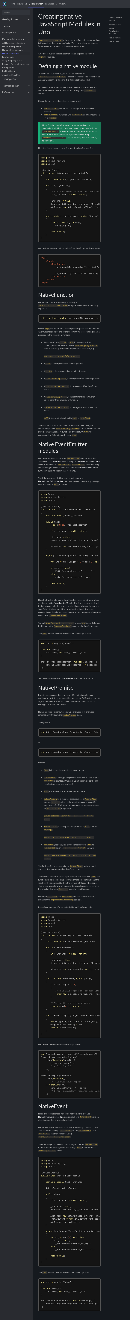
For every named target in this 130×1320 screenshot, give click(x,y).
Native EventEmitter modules (114, 31)
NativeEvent (114, 42)
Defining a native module (115, 18)
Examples (49, 3)
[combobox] (16, 12)
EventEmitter (59, 461)
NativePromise (115, 38)
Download (22, 3)
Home (12, 3)
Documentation (36, 3)
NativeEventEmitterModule (87, 461)
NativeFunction (115, 24)
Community (61, 3)
